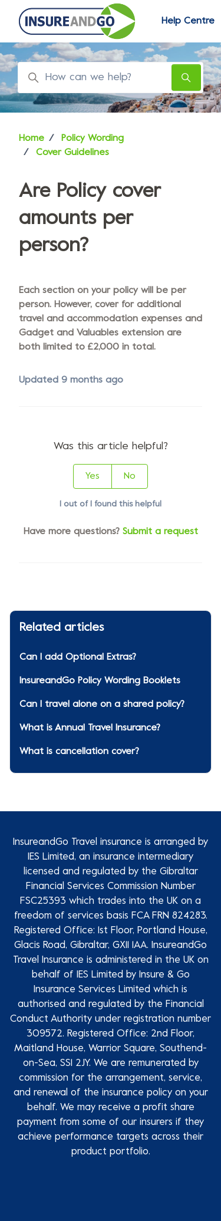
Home (31, 138)
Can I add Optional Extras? (77, 657)
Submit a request (160, 532)
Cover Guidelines (72, 152)
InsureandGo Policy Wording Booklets (99, 681)
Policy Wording (92, 138)
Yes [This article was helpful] (92, 476)
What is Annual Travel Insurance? (89, 728)
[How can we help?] (110, 77)
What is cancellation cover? (79, 751)
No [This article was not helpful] (130, 476)
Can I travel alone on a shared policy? (101, 704)
